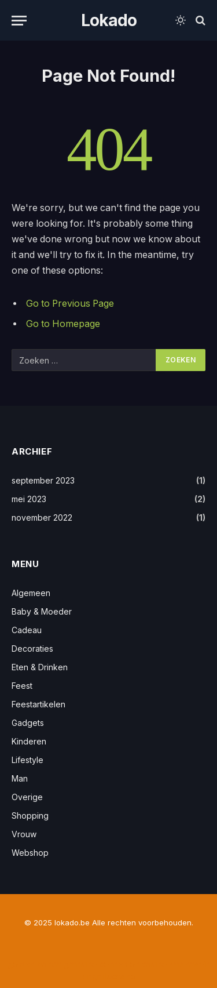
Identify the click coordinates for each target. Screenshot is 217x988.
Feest (22, 686)
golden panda (34, 964)
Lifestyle (27, 760)
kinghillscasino (108, 976)
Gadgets (28, 723)
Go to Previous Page (70, 303)
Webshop (30, 853)
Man (20, 778)
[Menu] (19, 21)
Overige (27, 797)
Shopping (30, 815)
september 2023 (43, 480)
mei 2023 (29, 499)
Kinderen (29, 741)
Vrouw (24, 834)
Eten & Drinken (40, 667)
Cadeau (27, 630)
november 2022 (42, 517)
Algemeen (31, 593)
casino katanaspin (176, 964)
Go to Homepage (63, 323)
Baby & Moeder (42, 611)
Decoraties (32, 648)
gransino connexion (101, 964)
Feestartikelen (38, 704)
